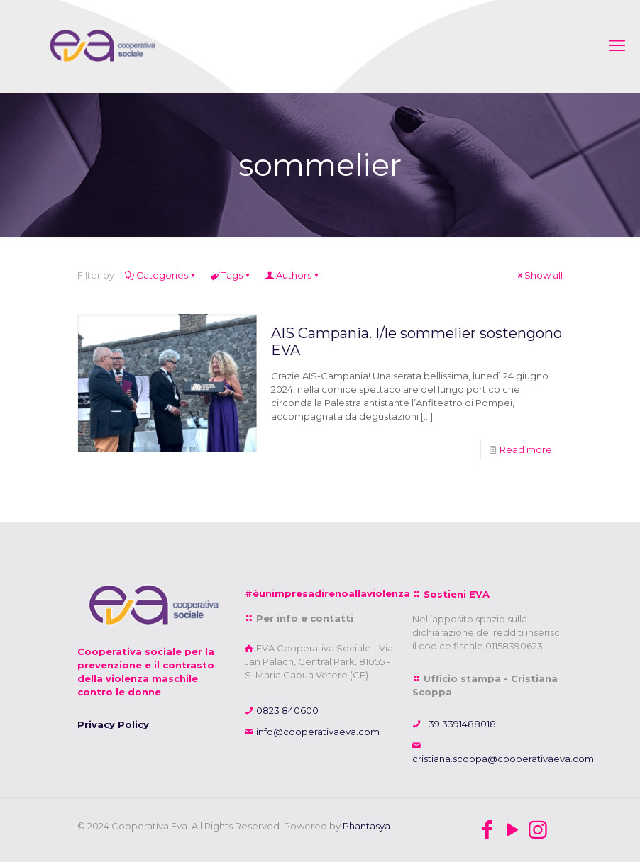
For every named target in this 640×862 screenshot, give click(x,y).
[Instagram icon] (537, 830)
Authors (293, 275)
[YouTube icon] (512, 830)
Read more (526, 449)
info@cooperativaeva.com (317, 731)
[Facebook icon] (486, 830)
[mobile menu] (617, 46)
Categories (161, 275)
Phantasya (366, 826)
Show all (539, 275)
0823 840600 (286, 710)
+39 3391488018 (458, 723)
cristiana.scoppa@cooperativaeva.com (503, 758)
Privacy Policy (113, 724)
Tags (231, 275)
